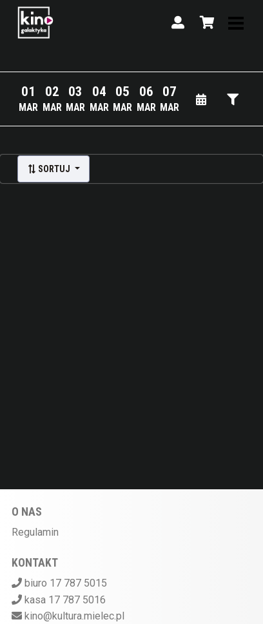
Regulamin (35, 532)
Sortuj (49, 169)
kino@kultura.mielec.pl (74, 616)
